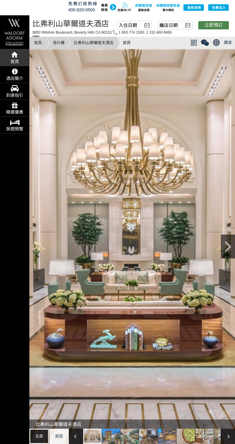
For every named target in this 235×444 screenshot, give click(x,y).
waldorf (14, 32)
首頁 (38, 42)
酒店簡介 (14, 78)
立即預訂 (213, 25)
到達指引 (14, 95)
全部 (39, 436)
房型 (59, 436)
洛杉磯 (59, 42)
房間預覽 (14, 128)
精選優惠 (14, 112)
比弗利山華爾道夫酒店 (94, 42)
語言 (228, 42)
